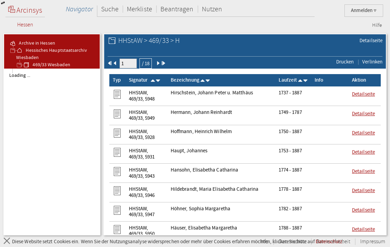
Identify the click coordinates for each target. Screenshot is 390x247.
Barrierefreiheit (333, 241)
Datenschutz (292, 241)
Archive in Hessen (32, 43)
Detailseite (370, 40)
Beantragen (177, 9)
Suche (110, 9)
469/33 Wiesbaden (46, 65)
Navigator (79, 9)
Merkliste (139, 9)
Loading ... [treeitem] (19, 75)
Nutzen (212, 9)
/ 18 (145, 63)
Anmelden (364, 10)
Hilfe (377, 25)
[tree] (52, 152)
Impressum (372, 241)
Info (264, 241)
